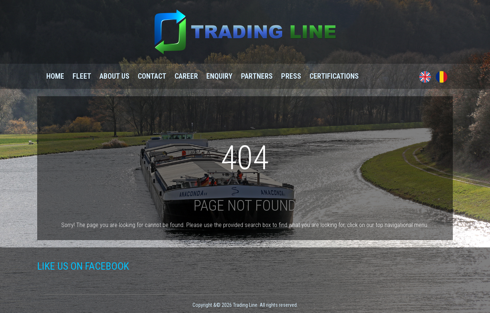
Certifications (334, 76)
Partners (257, 76)
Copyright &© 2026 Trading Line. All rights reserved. (245, 305)
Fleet (82, 76)
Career (186, 76)
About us (114, 76)
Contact (152, 76)
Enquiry (219, 76)
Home (55, 76)
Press (291, 76)
